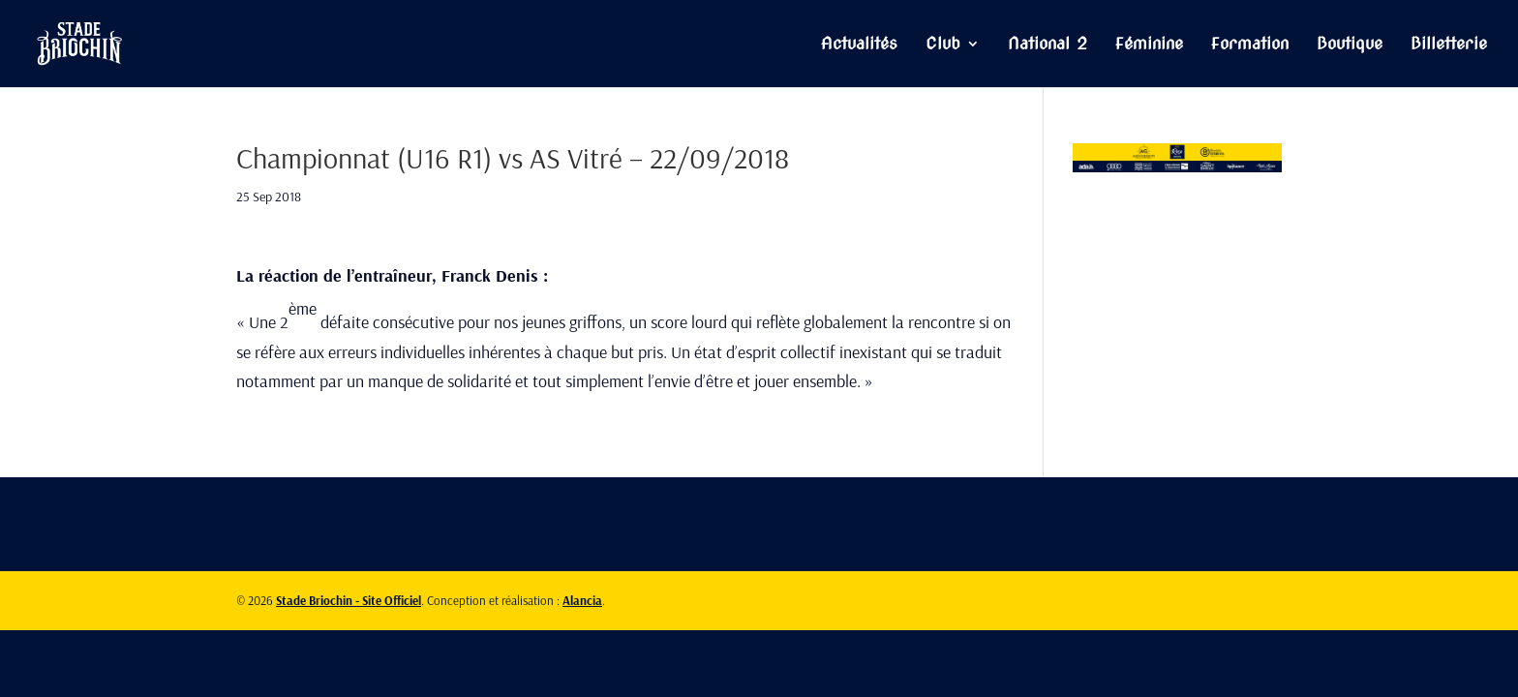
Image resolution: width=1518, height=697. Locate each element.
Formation (1250, 45)
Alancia (582, 600)
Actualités (859, 45)
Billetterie (1449, 45)
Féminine (1149, 45)
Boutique (1349, 45)
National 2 (1047, 45)
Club (943, 45)
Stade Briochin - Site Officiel (348, 600)
